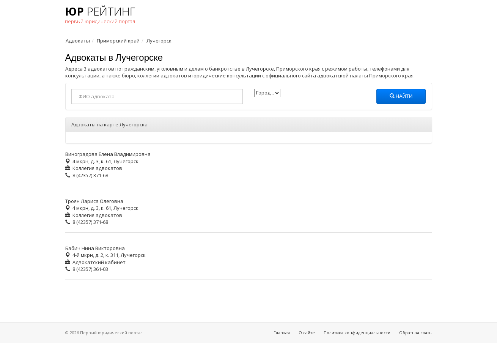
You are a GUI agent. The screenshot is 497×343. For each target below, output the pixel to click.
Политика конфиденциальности (357, 332)
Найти (401, 96)
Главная (282, 332)
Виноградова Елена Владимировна (108, 154)
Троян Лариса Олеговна (94, 201)
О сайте (307, 332)
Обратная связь (415, 332)
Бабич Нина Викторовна (95, 248)
